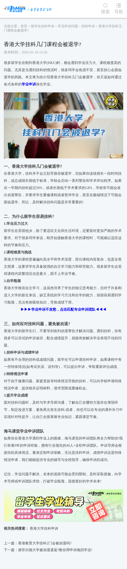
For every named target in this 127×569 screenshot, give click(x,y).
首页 (24, 26)
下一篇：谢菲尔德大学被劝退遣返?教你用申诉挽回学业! (48, 550)
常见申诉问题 (68, 26)
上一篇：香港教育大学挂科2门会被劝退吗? (37, 543)
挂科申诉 (88, 26)
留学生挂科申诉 (42, 26)
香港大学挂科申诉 (44, 528)
